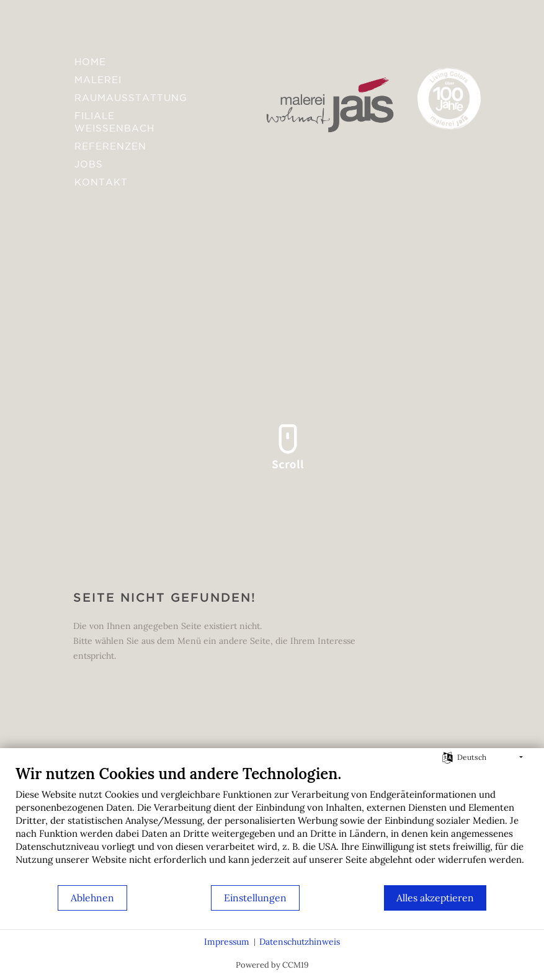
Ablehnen (92, 897)
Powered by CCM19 (272, 965)
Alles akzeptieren (435, 897)
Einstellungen (255, 897)
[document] (272, 824)
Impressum (226, 941)
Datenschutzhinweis (299, 941)
